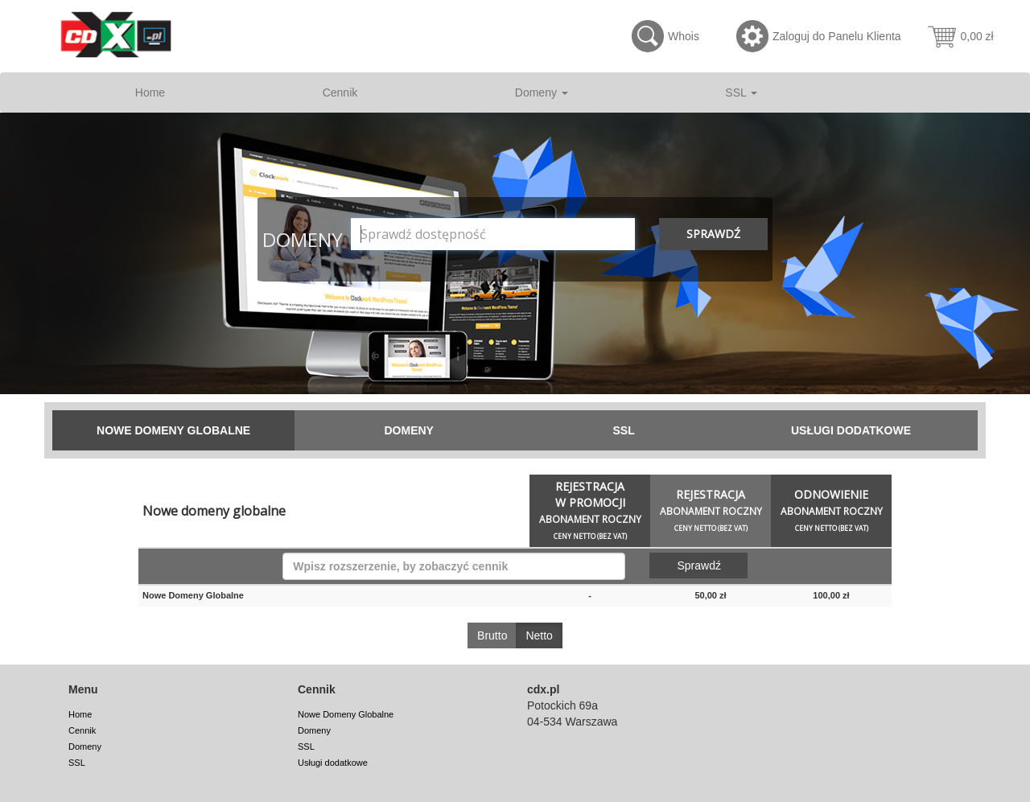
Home (150, 92)
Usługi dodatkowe (851, 430)
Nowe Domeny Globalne (173, 430)
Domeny (541, 92)
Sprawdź (713, 233)
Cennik (340, 92)
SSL (741, 92)
